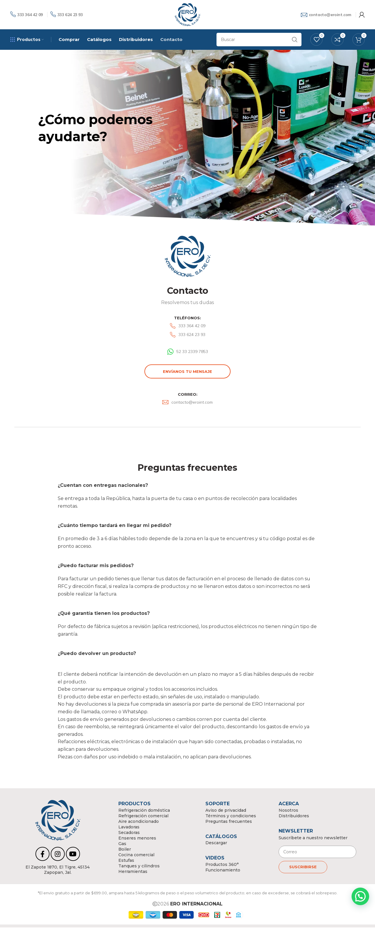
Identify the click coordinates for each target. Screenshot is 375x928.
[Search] (259, 40)
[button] (360, 896)
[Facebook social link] (42, 854)
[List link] (187, 327)
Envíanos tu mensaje (187, 372)
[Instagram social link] (58, 854)
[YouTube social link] (73, 854)
